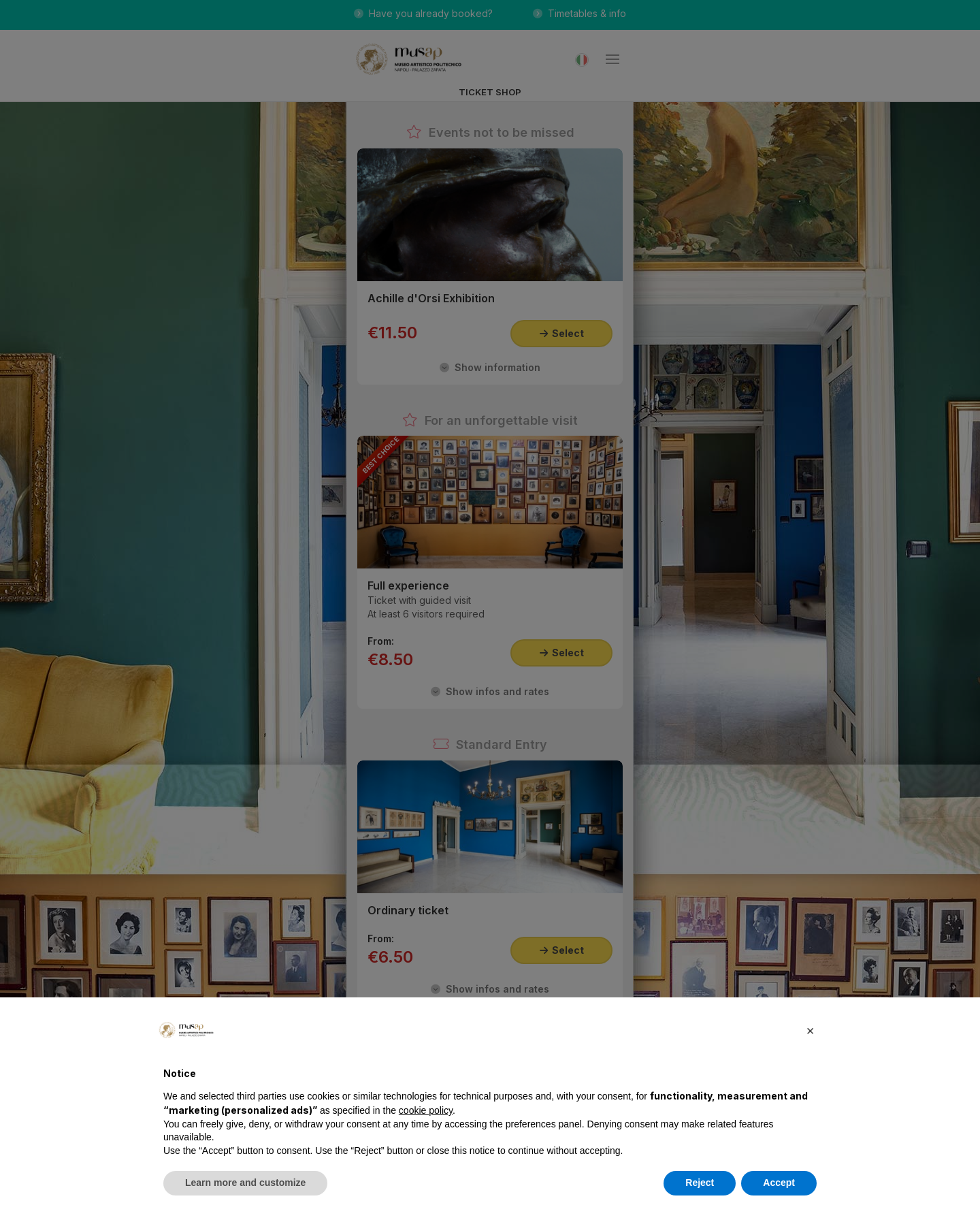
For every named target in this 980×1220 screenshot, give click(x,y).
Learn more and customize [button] (245, 1182)
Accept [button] (779, 1182)
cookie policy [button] (426, 1110)
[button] (810, 1030)
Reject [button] (699, 1182)
